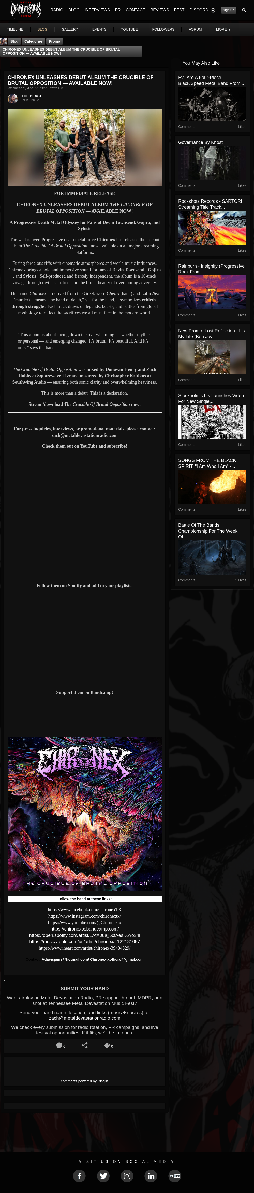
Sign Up (228, 10)
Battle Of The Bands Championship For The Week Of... (207, 531)
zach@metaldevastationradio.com (84, 1018)
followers (163, 29)
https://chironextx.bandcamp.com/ (84, 929)
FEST (179, 10)
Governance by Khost (200, 142)
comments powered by (85, 1081)
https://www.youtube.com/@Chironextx (84, 922)
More (223, 29)
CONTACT (135, 10)
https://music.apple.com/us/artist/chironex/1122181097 (84, 941)
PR (118, 10)
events (99, 29)
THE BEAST (32, 96)
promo (54, 41)
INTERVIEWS (97, 10)
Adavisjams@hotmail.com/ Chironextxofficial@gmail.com (93, 959)
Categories (33, 41)
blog (43, 29)
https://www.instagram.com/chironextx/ (84, 916)
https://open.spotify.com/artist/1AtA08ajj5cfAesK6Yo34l (84, 935)
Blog (14, 41)
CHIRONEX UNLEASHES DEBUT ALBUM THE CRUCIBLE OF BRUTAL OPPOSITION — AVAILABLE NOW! (61, 51)
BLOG (74, 10)
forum (195, 29)
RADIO (56, 10)
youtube (129, 29)
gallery (70, 29)
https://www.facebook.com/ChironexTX (85, 909)
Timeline (15, 29)
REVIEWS (159, 10)
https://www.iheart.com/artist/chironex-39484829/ (85, 948)
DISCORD (198, 10)
